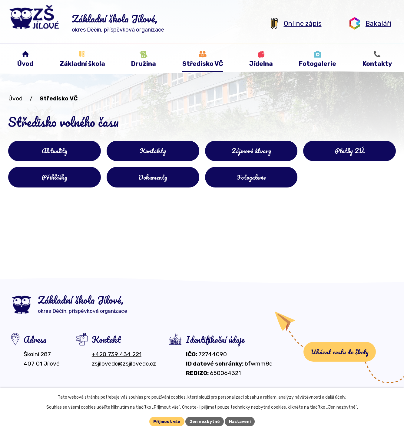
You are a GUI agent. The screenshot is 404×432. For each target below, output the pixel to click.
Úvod (15, 98)
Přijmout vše (166, 421)
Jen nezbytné (205, 421)
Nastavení (240, 421)
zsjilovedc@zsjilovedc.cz (124, 366)
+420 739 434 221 (116, 357)
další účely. (335, 397)
